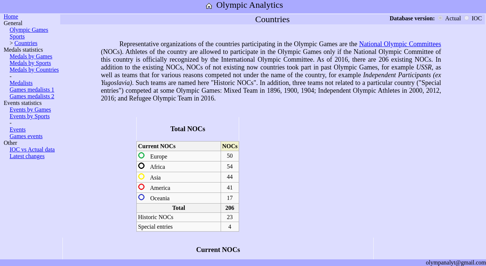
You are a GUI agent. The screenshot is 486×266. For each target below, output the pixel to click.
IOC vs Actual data (32, 149)
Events (18, 129)
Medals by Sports (30, 63)
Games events (26, 136)
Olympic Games (29, 30)
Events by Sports (30, 116)
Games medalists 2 (32, 96)
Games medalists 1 (32, 89)
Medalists (21, 83)
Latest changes (27, 156)
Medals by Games (31, 56)
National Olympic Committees (400, 44)
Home (11, 16)
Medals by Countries (34, 69)
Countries (25, 43)
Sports (17, 36)
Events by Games (30, 109)
